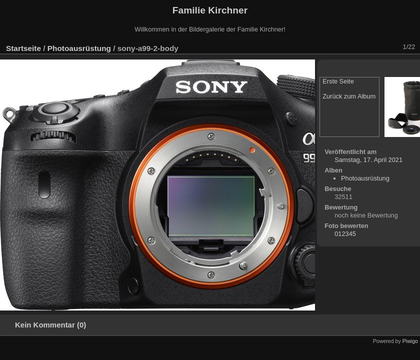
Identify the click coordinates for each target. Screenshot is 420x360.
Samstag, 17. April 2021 (368, 160)
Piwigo (410, 341)
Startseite (23, 48)
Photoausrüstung (79, 48)
